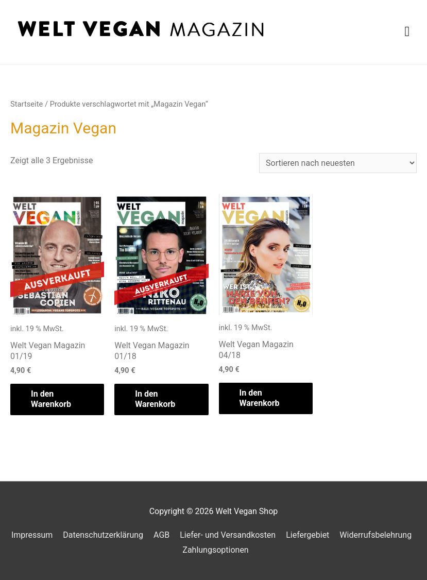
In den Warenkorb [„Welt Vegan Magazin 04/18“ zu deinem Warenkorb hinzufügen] (260, 398)
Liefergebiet (307, 535)
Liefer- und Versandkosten (228, 535)
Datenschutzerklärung (103, 535)
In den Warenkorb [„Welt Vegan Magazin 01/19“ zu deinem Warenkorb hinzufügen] (51, 399)
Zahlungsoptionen (215, 550)
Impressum (32, 535)
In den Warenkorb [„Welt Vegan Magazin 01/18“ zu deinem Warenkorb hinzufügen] (155, 399)
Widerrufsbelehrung (375, 535)
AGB (161, 535)
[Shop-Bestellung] (338, 163)
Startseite (26, 104)
